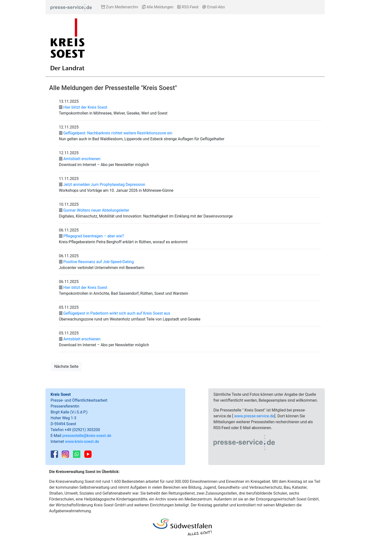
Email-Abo (213, 7)
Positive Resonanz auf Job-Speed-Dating (98, 261)
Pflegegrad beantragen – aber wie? (93, 236)
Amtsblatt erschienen (81, 158)
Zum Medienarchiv (119, 7)
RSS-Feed (187, 7)
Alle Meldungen (157, 7)
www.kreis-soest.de (82, 441)
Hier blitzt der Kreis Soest (85, 107)
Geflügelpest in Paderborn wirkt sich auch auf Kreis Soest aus (116, 313)
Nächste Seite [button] (66, 366)
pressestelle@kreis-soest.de (86, 435)
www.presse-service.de (254, 416)
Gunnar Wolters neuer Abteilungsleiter (96, 210)
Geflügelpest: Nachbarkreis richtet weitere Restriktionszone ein (117, 133)
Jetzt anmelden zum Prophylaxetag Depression (104, 184)
